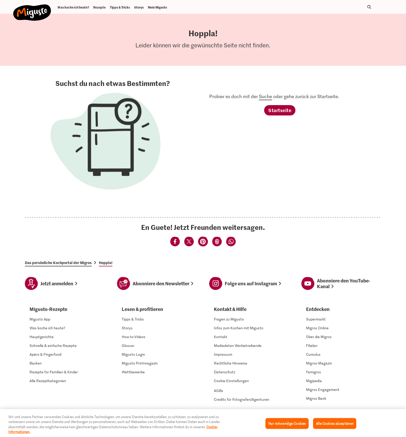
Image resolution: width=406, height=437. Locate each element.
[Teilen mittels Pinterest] (203, 242)
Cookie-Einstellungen (231, 380)
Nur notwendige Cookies (287, 423)
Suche (265, 96)
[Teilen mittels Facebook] (175, 242)
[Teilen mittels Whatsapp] (231, 242)
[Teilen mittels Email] (217, 242)
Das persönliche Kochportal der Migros (58, 262)
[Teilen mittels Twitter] (189, 242)
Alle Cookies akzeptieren (334, 423)
